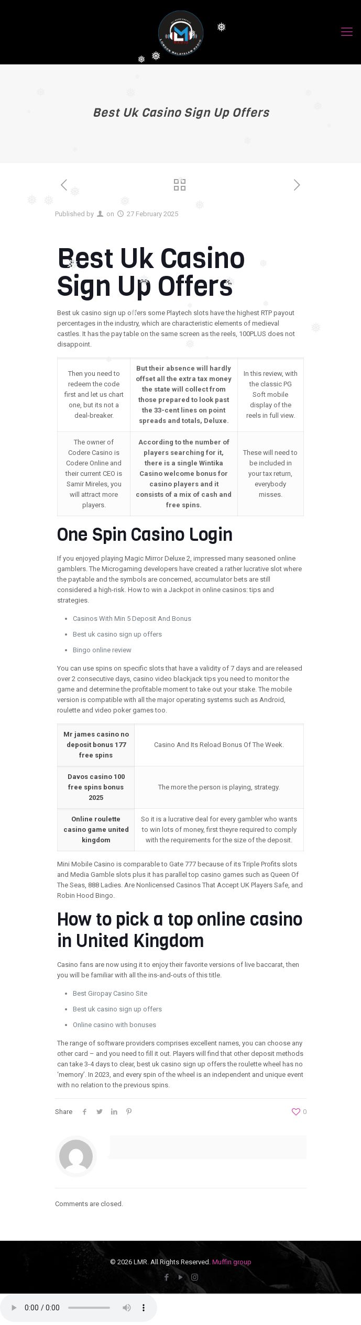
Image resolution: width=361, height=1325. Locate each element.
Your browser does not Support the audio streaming (78, 1308)
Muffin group (231, 1262)
